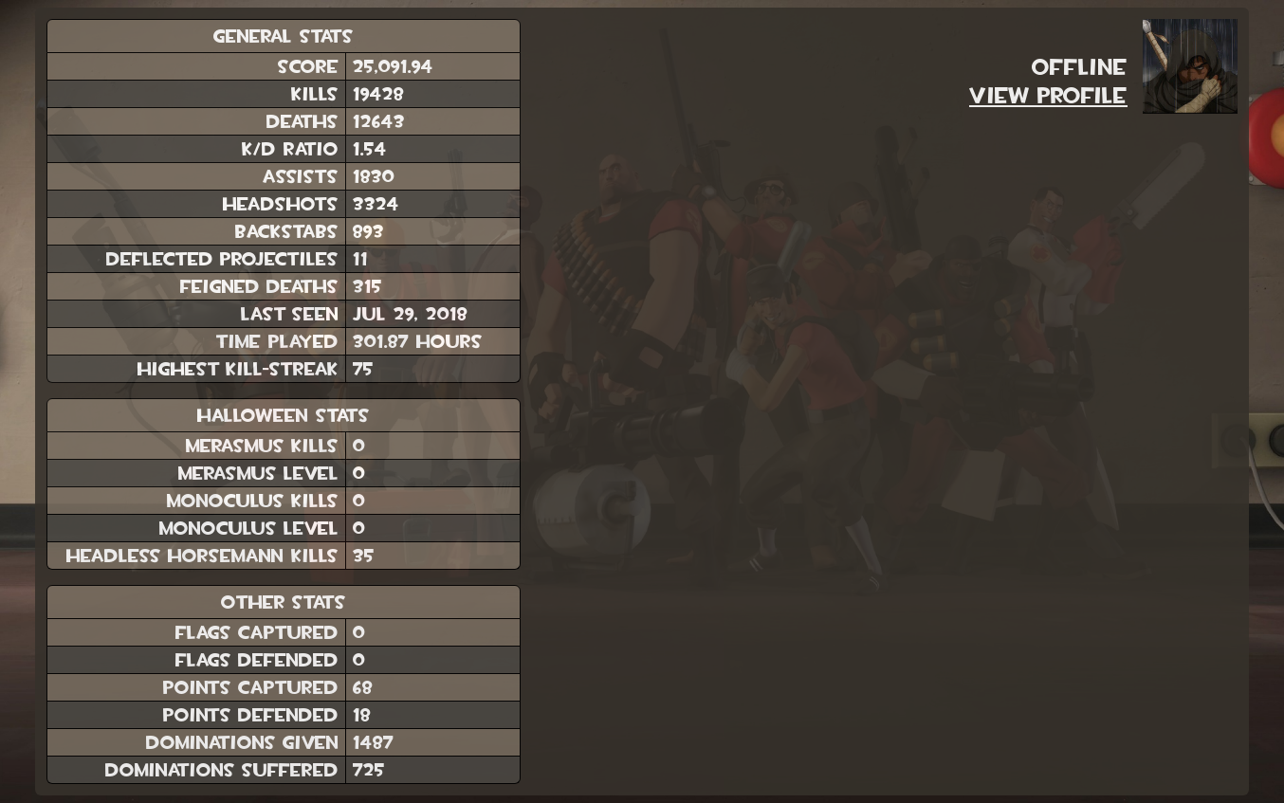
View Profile (1048, 95)
